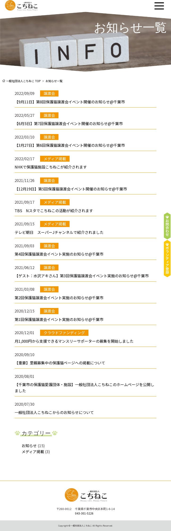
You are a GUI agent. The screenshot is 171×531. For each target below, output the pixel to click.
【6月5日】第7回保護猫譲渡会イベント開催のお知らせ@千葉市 (69, 123)
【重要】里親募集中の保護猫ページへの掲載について (60, 363)
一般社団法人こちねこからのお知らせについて (54, 412)
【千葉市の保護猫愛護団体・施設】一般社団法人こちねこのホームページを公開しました (84, 387)
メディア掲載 (33, 451)
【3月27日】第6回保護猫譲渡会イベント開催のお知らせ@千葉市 (70, 145)
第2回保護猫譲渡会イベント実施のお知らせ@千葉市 (59, 297)
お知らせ (29, 445)
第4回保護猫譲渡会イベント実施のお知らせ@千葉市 (59, 254)
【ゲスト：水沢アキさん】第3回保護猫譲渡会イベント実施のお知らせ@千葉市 (82, 275)
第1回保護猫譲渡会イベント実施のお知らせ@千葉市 (59, 319)
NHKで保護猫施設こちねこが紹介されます (51, 167)
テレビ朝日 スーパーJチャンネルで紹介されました (59, 232)
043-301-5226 (84, 513)
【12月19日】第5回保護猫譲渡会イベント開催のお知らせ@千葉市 (71, 189)
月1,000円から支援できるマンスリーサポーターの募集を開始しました (74, 341)
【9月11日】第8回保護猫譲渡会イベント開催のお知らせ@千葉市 (70, 102)
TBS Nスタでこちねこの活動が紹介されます (54, 210)
